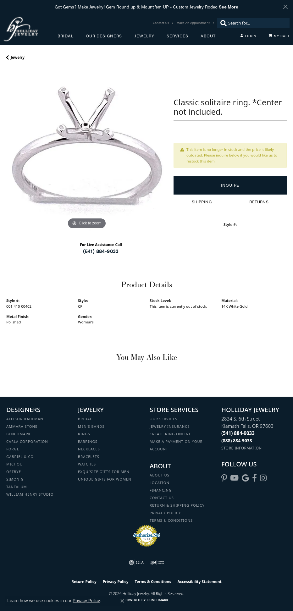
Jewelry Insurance (170, 426)
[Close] (285, 7)
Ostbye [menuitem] (13, 471)
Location (159, 482)
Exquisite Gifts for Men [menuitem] (104, 471)
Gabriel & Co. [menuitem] (20, 456)
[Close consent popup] (122, 601)
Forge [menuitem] (12, 449)
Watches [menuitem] (87, 464)
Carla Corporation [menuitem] (27, 441)
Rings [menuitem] (84, 434)
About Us (159, 475)
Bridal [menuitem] (85, 418)
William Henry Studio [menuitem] (29, 494)
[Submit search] (222, 23)
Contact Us (162, 497)
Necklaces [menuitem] (89, 449)
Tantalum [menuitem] (16, 486)
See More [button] (228, 6)
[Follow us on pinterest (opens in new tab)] (224, 478)
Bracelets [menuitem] (88, 456)
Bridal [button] (66, 36)
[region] (86, 150)
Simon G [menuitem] (15, 479)
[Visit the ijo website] (157, 562)
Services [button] (177, 36)
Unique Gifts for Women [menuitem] (104, 479)
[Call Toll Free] (236, 440)
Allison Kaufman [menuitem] (24, 418)
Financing (161, 490)
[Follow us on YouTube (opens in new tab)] (234, 478)
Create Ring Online (170, 434)
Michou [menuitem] (14, 464)
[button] (248, 36)
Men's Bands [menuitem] (91, 426)
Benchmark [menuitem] (18, 434)
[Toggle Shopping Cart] (279, 36)
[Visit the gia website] (136, 562)
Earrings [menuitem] (87, 441)
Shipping (202, 202)
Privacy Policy (165, 512)
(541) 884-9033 (101, 251)
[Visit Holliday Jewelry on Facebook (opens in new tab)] (254, 478)
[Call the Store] (238, 433)
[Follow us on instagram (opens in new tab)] (263, 478)
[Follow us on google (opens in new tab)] (245, 478)
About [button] (208, 36)
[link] (161, 23)
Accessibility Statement (199, 581)
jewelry (18, 57)
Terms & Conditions (171, 520)
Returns (258, 202)
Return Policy (84, 581)
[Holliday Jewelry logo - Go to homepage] (30, 29)
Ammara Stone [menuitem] (21, 426)
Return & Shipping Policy (177, 505)
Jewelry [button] (144, 36)
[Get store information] (241, 448)
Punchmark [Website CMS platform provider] (158, 600)
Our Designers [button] (104, 36)
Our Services (163, 418)
